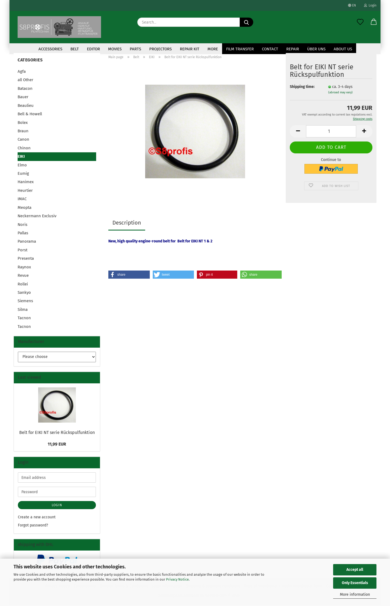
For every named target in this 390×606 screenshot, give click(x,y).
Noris (22, 225)
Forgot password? (33, 526)
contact (270, 49)
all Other (25, 80)
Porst (22, 250)
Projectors (160, 49)
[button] (374, 22)
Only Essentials (355, 583)
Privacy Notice (177, 579)
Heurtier (25, 191)
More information (355, 594)
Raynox (24, 267)
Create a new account (37, 518)
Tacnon (24, 318)
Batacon (25, 89)
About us (343, 49)
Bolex (23, 123)
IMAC (22, 199)
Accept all (354, 569)
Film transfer (240, 49)
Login (370, 5)
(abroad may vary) (340, 93)
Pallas (23, 233)
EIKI (21, 157)
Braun (23, 131)
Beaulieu (26, 106)
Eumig (23, 174)
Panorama (27, 242)
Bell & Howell (30, 114)
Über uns (316, 49)
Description (126, 223)
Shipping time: (302, 87)
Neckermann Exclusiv (37, 216)
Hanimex (26, 182)
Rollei (23, 284)
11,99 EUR (57, 444)
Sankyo (24, 293)
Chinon (24, 148)
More (212, 49)
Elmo (22, 165)
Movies (115, 49)
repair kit (189, 49)
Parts (135, 49)
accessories (50, 49)
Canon (23, 140)
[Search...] (246, 22)
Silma (23, 310)
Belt (74, 49)
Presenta (26, 259)
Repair (292, 49)
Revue (23, 276)
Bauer (23, 97)
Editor (93, 49)
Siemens (25, 301)
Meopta (24, 208)
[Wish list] (360, 22)
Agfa (22, 72)
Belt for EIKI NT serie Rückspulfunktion (57, 433)
